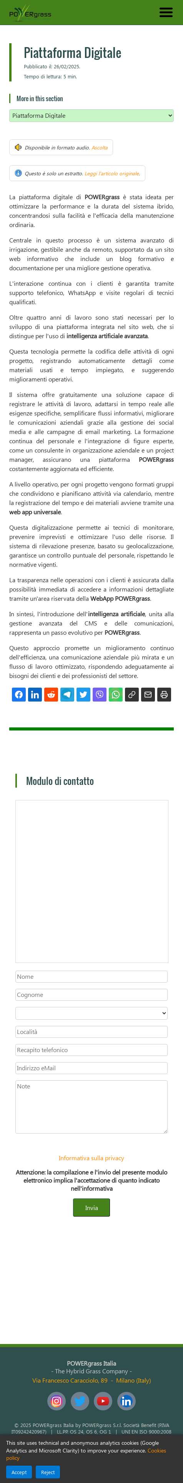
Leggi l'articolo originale (112, 173)
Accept (19, 1472)
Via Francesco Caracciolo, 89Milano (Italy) (91, 1380)
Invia (91, 1207)
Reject (48, 1472)
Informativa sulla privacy (91, 1158)
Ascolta (100, 147)
